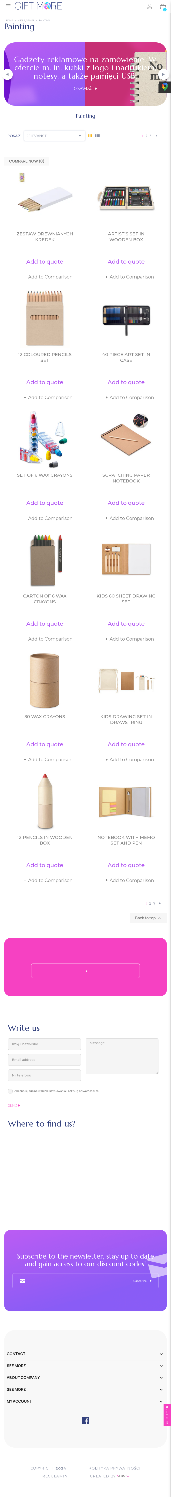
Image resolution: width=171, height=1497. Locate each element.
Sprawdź (85, 88)
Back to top (148, 918)
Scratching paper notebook (126, 478)
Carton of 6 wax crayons (45, 598)
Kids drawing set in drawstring (126, 719)
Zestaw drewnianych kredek (45, 236)
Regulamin (55, 1476)
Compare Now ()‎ (26, 161)
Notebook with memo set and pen (126, 840)
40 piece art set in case (126, 357)
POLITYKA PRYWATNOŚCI (115, 1468)
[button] (7, 74)
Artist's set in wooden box (126, 236)
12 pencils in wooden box (45, 840)
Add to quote (44, 261)
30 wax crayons (44, 716)
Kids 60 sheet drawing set (126, 598)
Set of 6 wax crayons (45, 475)
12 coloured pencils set (45, 357)
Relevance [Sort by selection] (55, 136)
